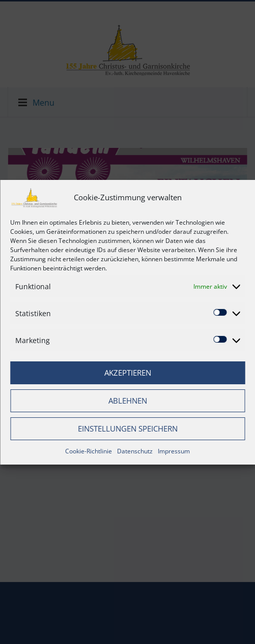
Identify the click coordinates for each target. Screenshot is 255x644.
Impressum (174, 451)
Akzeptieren (127, 372)
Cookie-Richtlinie (88, 451)
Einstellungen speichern (128, 428)
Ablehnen (127, 400)
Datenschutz (135, 451)
